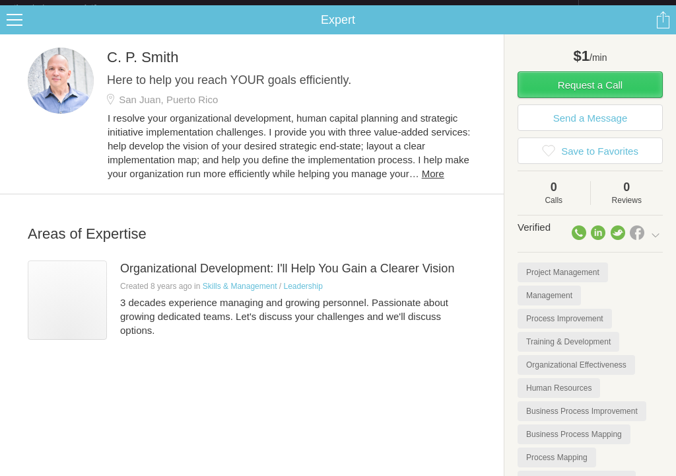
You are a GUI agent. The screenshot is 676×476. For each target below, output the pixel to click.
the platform (68, 7)
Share (663, 30)
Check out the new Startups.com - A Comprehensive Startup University (435, 8)
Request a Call (590, 95)
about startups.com (625, 8)
